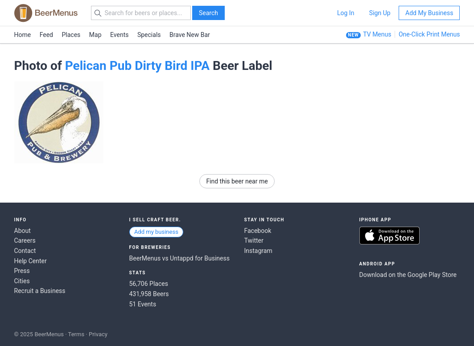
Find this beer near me (237, 181)
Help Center (30, 261)
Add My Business (429, 12)
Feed (46, 34)
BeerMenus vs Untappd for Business (179, 258)
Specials (149, 34)
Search (208, 12)
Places (71, 34)
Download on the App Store (389, 235)
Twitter (254, 240)
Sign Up (380, 12)
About (22, 230)
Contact (25, 250)
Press (22, 270)
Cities (22, 281)
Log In (345, 12)
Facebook (258, 230)
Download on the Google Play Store (408, 274)
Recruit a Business (40, 290)
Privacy (98, 334)
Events (119, 34)
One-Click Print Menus (429, 34)
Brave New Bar (189, 34)
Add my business (156, 231)
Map (95, 34)
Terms (76, 334)
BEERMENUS (46, 13)
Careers (25, 240)
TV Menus (377, 34)
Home (22, 34)
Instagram (258, 250)
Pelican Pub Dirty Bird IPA (137, 65)
